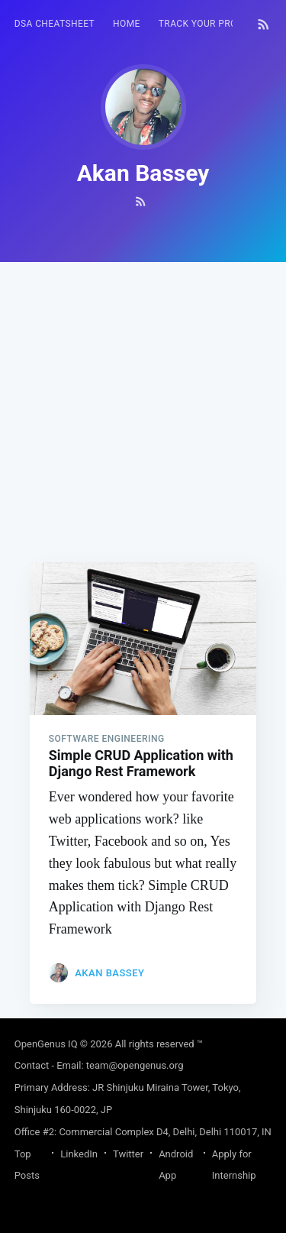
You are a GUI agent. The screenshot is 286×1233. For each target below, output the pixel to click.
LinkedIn (79, 1154)
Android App (176, 1165)
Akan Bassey (109, 973)
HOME (126, 23)
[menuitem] (54, 24)
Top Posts (27, 1165)
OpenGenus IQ (46, 1044)
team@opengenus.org (135, 1065)
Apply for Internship (234, 1165)
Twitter (128, 1154)
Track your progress (213, 23)
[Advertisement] (143, 405)
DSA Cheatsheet (54, 23)
